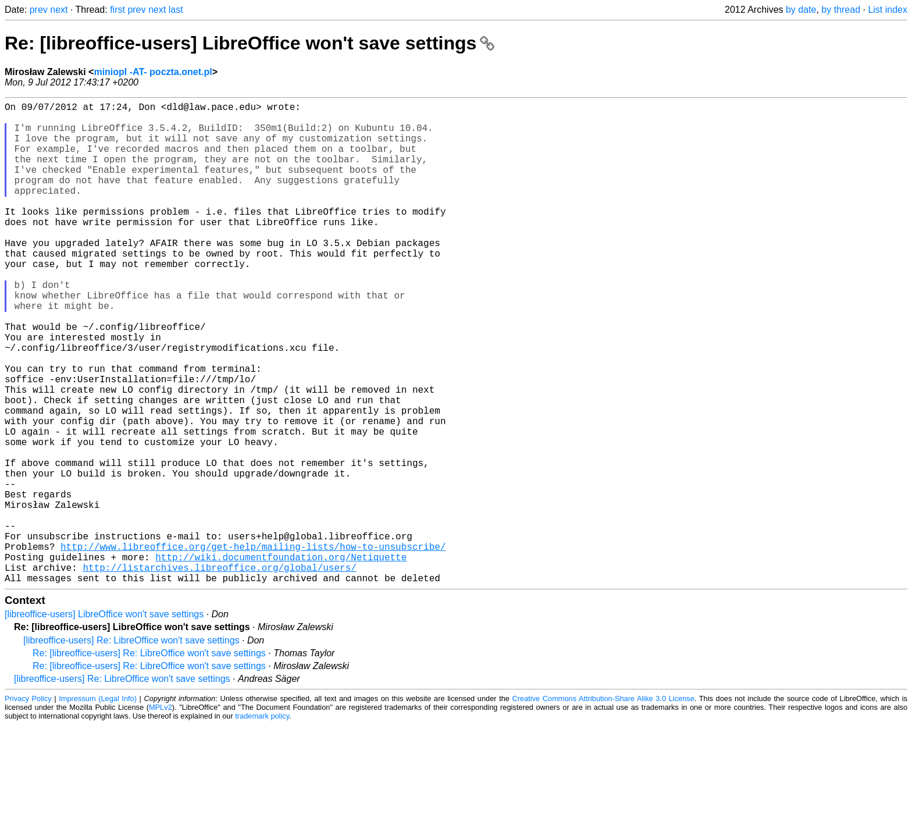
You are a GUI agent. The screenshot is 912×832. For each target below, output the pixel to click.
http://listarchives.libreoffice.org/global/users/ (219, 672)
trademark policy (262, 823)
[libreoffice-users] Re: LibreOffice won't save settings (131, 747)
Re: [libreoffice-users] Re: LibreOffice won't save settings (149, 760)
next (58, 10)
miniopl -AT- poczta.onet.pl (153, 72)
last (176, 10)
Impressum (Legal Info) (98, 805)
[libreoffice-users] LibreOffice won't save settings (104, 721)
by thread (840, 10)
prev (39, 10)
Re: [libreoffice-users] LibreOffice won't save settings (249, 43)
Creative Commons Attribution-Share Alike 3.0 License (603, 805)
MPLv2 (160, 814)
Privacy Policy (28, 805)
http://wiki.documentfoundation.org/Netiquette (281, 659)
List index (887, 10)
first (117, 10)
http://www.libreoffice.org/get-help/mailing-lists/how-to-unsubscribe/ (253, 646)
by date (801, 10)
